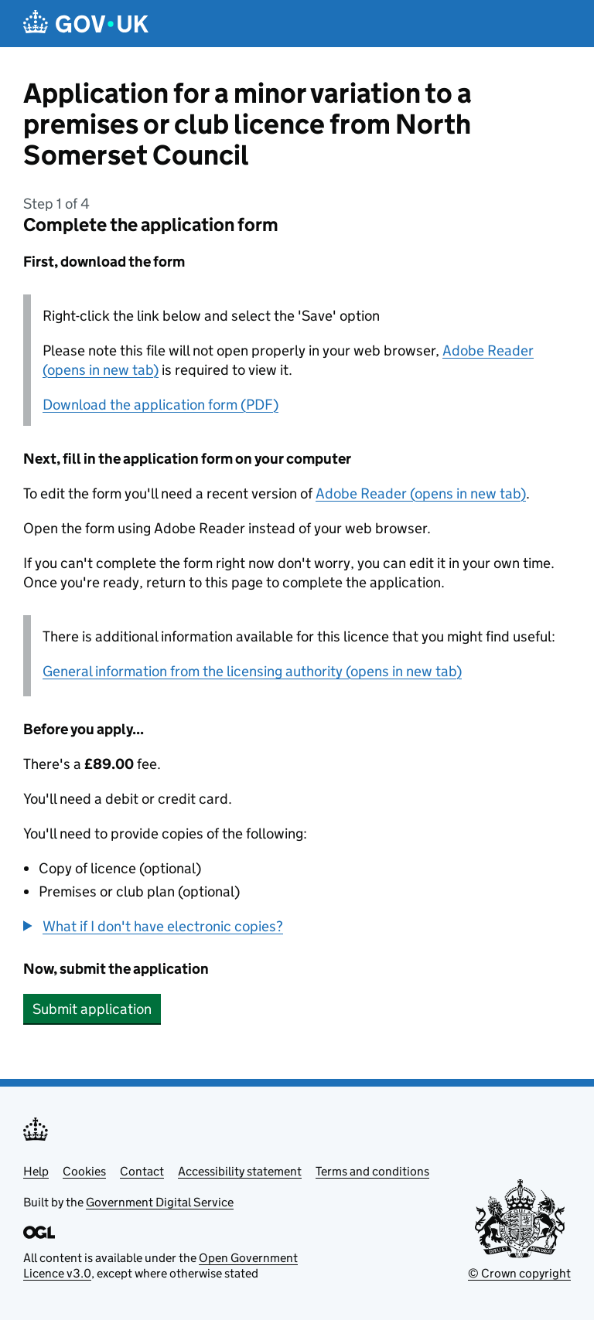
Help (36, 1171)
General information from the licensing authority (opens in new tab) (252, 671)
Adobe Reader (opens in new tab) (421, 493)
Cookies (84, 1171)
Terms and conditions (372, 1171)
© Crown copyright (519, 1273)
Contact (142, 1171)
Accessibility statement (240, 1171)
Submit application (92, 1009)
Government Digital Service (160, 1202)
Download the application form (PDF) (160, 404)
